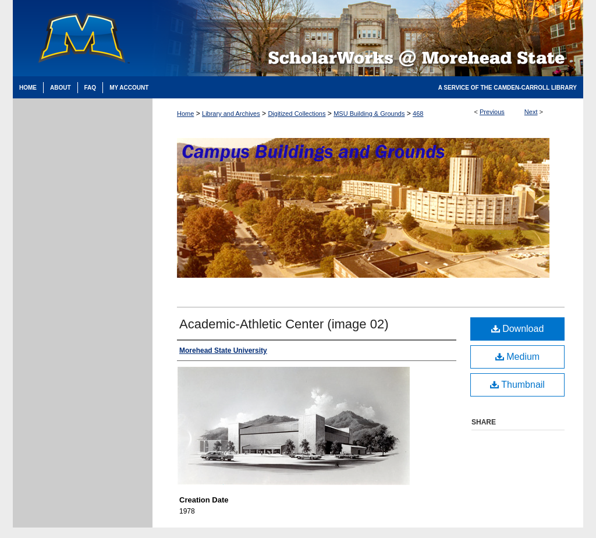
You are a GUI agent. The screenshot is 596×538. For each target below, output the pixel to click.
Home (185, 113)
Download (517, 329)
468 (418, 113)
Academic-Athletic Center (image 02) (283, 324)
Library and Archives (231, 113)
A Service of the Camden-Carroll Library (507, 87)
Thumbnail (517, 385)
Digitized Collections (296, 113)
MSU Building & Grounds (369, 113)
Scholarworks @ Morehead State (367, 38)
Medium (517, 357)
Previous (492, 111)
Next (531, 111)
